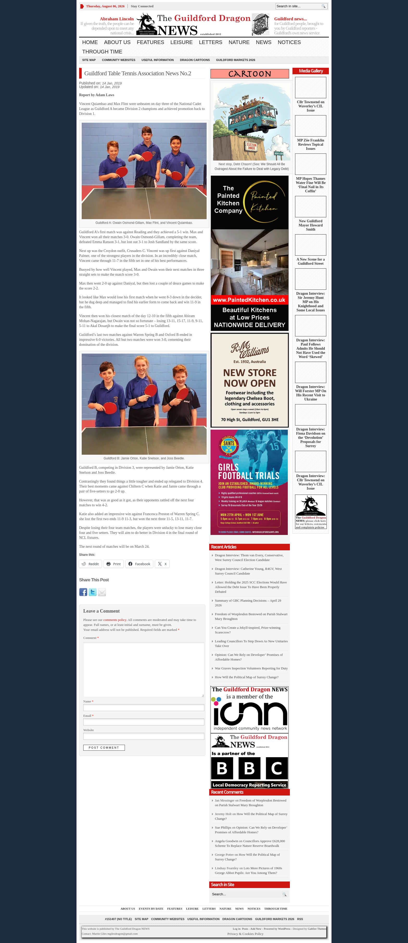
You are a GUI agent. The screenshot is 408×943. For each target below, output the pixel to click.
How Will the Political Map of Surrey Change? (246, 677)
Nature (239, 42)
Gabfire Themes (317, 928)
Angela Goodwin (226, 841)
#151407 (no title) (118, 919)
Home (90, 42)
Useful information (158, 59)
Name (88, 701)
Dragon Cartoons (195, 59)
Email (88, 716)
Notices (289, 42)
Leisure (181, 42)
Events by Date (151, 908)
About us (117, 42)
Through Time (102, 51)
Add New (255, 928)
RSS (300, 919)
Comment (91, 638)
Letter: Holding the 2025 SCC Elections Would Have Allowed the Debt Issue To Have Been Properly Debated (251, 587)
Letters (210, 42)
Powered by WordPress (277, 928)
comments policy (114, 620)
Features (150, 42)
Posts (245, 928)
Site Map (89, 59)
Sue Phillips (223, 827)
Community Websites (118, 59)
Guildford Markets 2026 (235, 59)
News (263, 42)
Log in (236, 928)
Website (88, 730)
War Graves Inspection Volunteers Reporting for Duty (251, 668)
